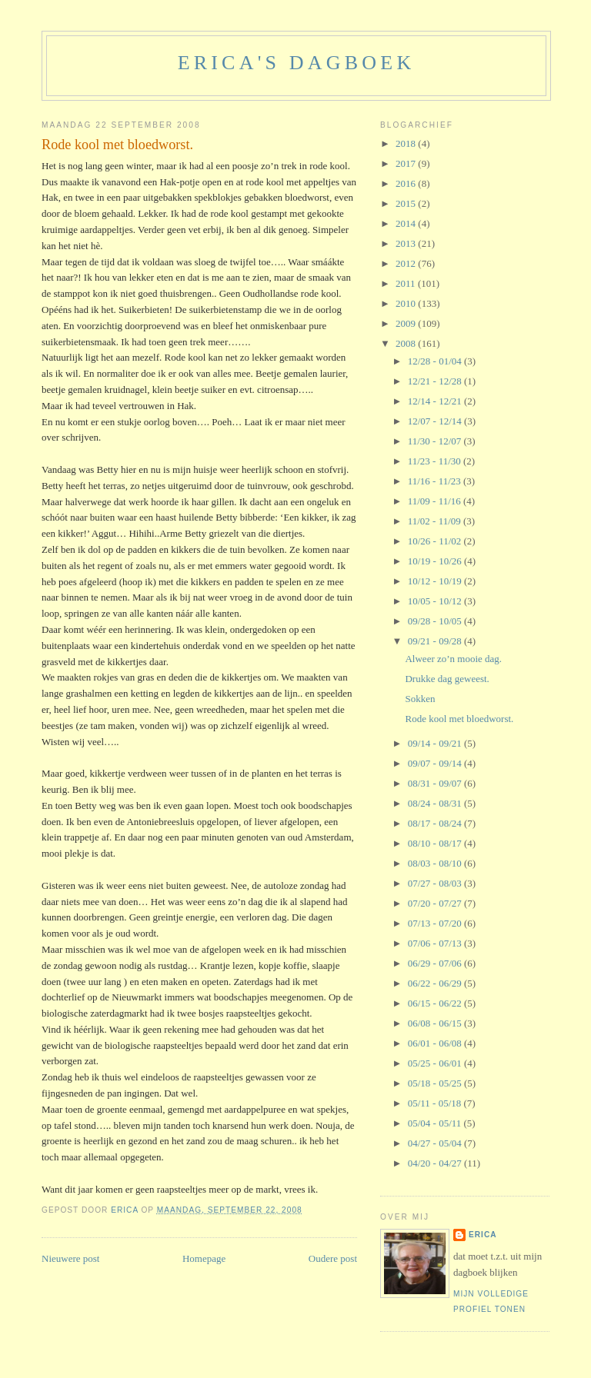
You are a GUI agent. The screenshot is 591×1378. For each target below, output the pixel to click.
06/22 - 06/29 (436, 983)
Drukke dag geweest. (447, 678)
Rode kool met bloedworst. (459, 718)
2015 (407, 203)
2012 (407, 263)
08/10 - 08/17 (436, 843)
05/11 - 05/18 (436, 1103)
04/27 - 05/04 (436, 1143)
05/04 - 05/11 (436, 1123)
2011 (407, 283)
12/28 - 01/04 (436, 361)
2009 (407, 323)
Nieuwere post (70, 1258)
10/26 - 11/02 (436, 541)
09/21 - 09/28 (436, 641)
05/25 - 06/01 (436, 1063)
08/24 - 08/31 (436, 803)
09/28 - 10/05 (436, 621)
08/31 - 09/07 (436, 783)
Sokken (420, 698)
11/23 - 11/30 (435, 461)
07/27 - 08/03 (436, 883)
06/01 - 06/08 (436, 1043)
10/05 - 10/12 (436, 601)
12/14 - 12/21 (436, 401)
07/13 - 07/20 (436, 923)
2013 (407, 243)
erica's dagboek (297, 63)
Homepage (203, 1258)
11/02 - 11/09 (435, 521)
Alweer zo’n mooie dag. (453, 658)
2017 (407, 163)
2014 (407, 223)
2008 (407, 343)
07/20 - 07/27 (436, 903)
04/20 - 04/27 (436, 1163)
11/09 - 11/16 (435, 501)
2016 (407, 183)
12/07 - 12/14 (436, 421)
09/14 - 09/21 (436, 743)
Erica (483, 1234)
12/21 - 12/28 (436, 381)
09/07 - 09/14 (436, 763)
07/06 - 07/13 (436, 943)
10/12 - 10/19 (436, 581)
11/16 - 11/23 (435, 481)
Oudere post (333, 1258)
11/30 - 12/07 (436, 441)
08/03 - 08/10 (436, 863)
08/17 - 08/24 (436, 823)
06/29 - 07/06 (436, 963)
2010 (407, 303)
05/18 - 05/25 (436, 1083)
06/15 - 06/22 (436, 1003)
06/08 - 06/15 (436, 1023)
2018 (407, 143)
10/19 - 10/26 (436, 561)
